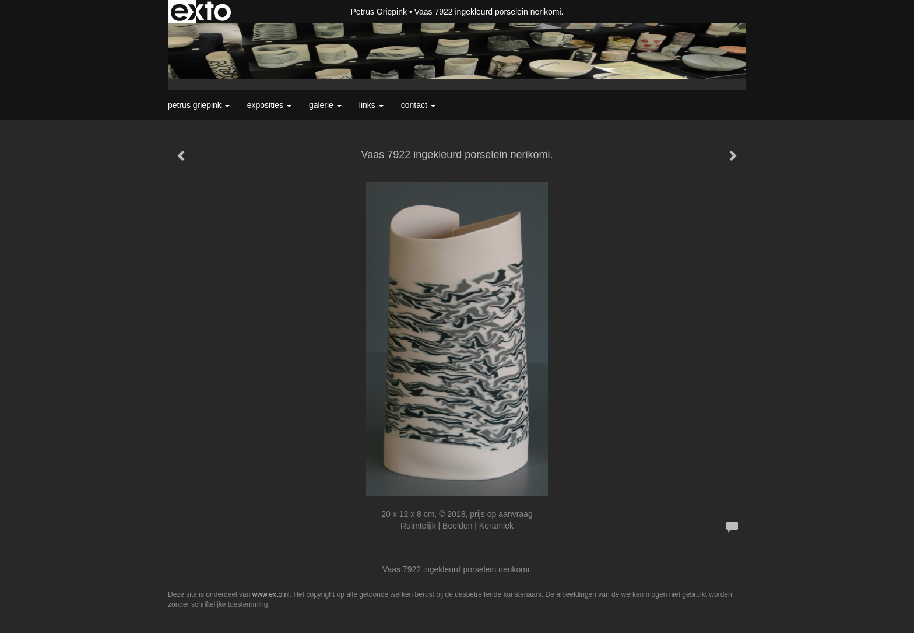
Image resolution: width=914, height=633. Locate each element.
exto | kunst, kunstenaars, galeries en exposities (201, 11)
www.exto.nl (271, 594)
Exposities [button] (269, 105)
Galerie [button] (325, 105)
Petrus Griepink (379, 11)
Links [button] (371, 105)
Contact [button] (418, 105)
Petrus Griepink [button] (199, 105)
